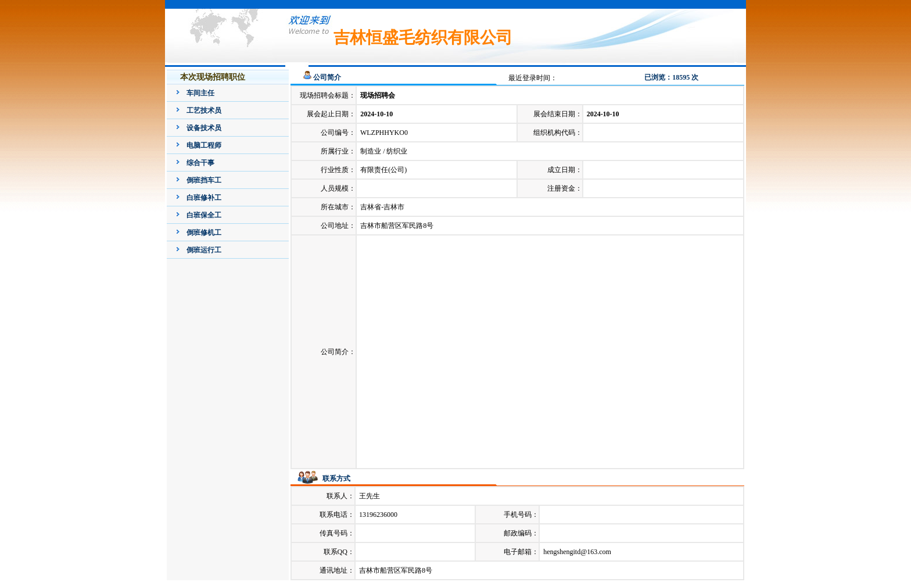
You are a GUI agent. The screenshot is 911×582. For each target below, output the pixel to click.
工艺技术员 (203, 110)
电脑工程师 (203, 145)
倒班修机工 (203, 232)
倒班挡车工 (203, 180)
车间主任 (200, 93)
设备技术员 (203, 128)
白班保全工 (203, 215)
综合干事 (200, 163)
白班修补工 (203, 198)
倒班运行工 (203, 250)
